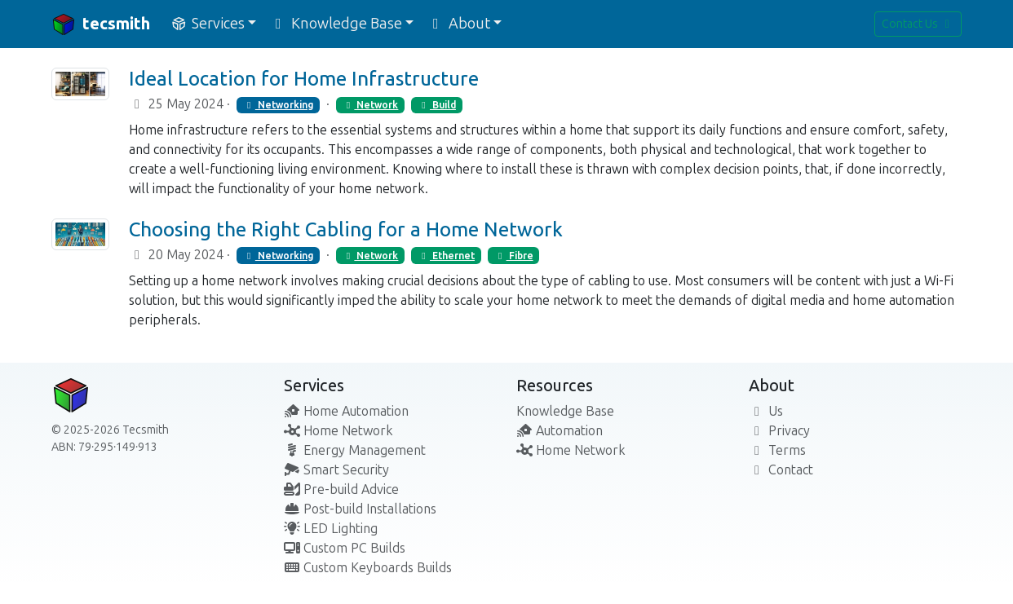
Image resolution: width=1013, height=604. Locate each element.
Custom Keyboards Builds (368, 567)
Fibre (513, 256)
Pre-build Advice (341, 489)
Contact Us (918, 24)
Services (314, 385)
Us (766, 411)
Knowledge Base (565, 411)
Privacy (779, 431)
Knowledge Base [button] (335, 24)
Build (437, 105)
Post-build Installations (360, 509)
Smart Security (336, 470)
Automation (559, 431)
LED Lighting (331, 528)
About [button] (458, 24)
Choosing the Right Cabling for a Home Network (346, 229)
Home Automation (346, 411)
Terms (777, 450)
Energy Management (355, 450)
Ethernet (446, 256)
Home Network (338, 431)
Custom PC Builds (344, 548)
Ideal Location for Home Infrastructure (304, 78)
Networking (278, 105)
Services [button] (207, 24)
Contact (781, 470)
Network (370, 105)
